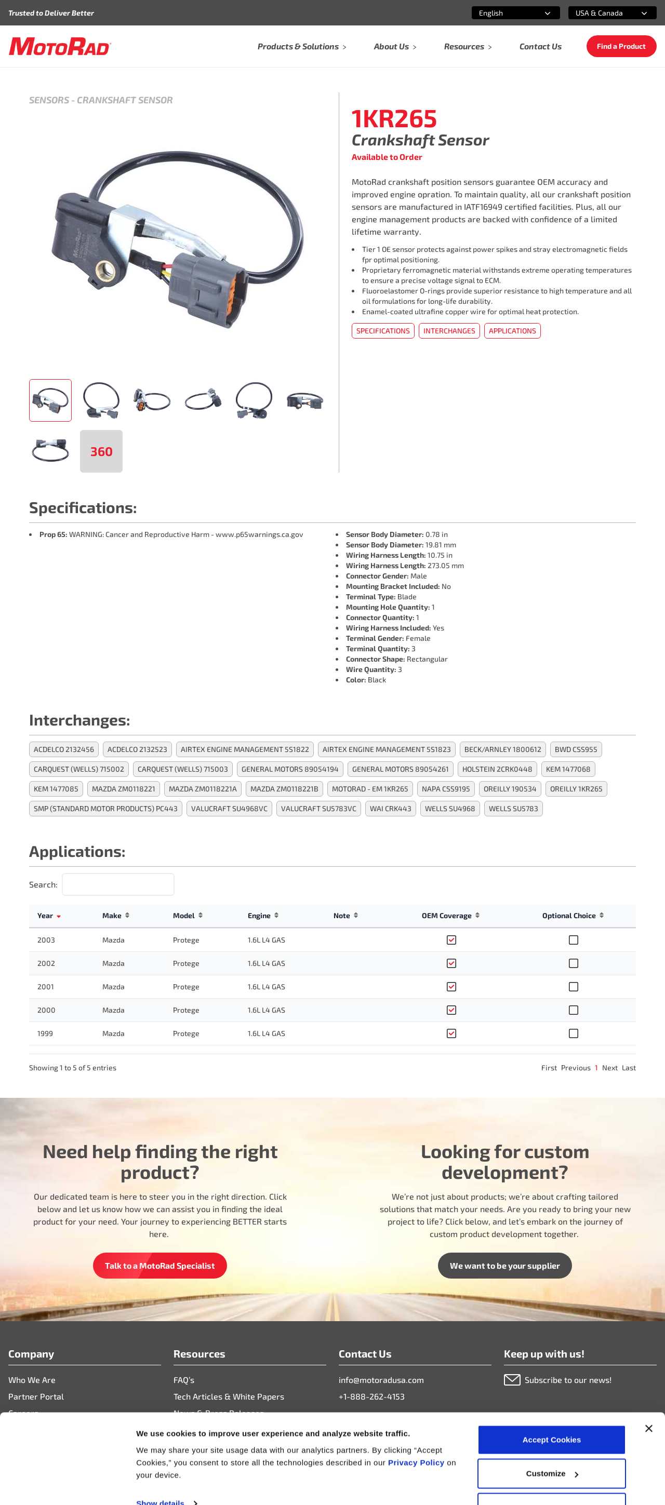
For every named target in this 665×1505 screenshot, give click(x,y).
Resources (468, 46)
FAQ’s (184, 1380)
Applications (512, 330)
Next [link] (610, 1067)
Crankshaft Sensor (125, 99)
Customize (552, 1443)
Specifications (383, 330)
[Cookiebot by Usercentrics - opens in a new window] (67, 1485)
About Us (395, 46)
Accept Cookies (552, 1409)
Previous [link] (576, 1067)
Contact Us (541, 46)
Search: (43, 884)
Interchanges (449, 330)
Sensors (49, 99)
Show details (160, 1473)
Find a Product (621, 46)
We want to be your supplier (505, 1265)
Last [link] (629, 1067)
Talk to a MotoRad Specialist (160, 1265)
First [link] (549, 1067)
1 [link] (596, 1067)
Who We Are (32, 1380)
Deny (552, 1477)
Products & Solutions (302, 46)
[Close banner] (649, 1398)
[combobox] (503, 12)
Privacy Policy (417, 1432)
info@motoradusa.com (381, 1380)
